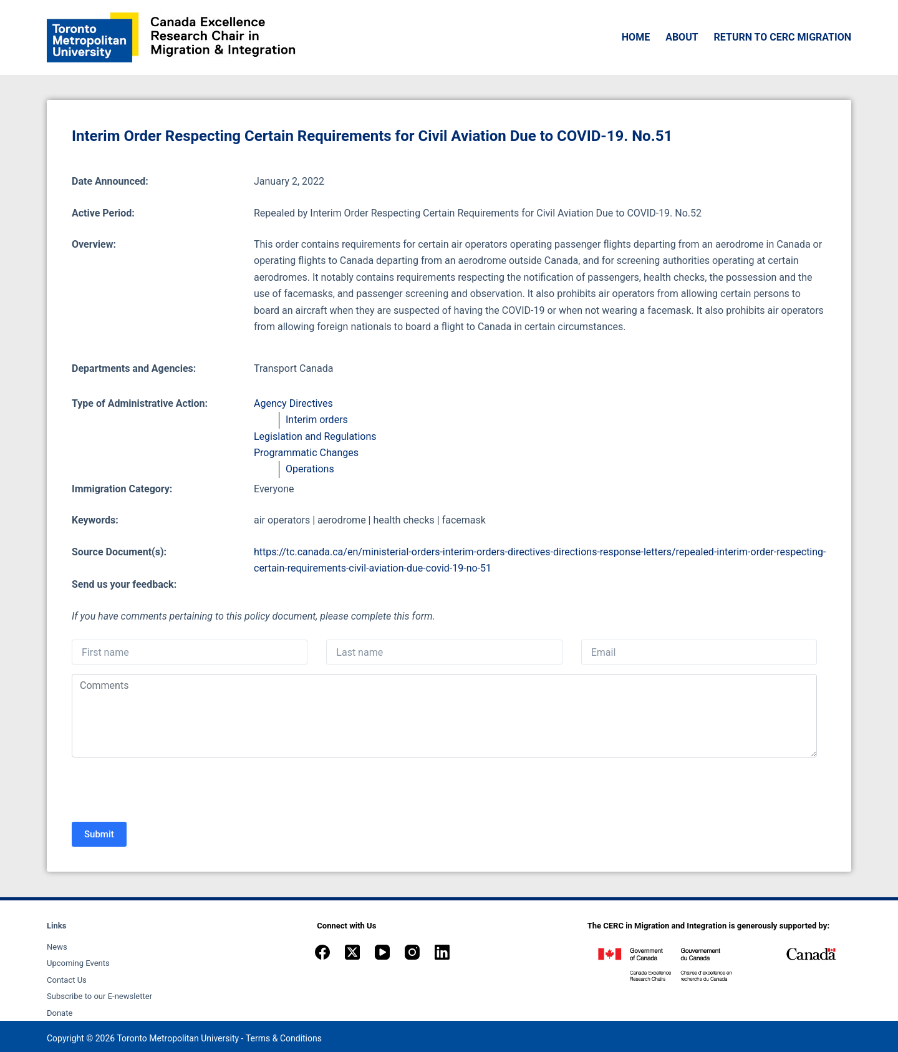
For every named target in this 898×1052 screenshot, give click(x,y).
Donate (59, 1013)
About (681, 37)
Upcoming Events (78, 963)
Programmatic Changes (306, 453)
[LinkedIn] (442, 952)
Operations (310, 469)
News (57, 947)
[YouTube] (382, 952)
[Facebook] (322, 952)
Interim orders (317, 420)
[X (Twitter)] (352, 952)
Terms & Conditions (284, 1038)
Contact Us (67, 980)
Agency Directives (293, 403)
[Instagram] (412, 952)
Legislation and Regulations (315, 436)
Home (636, 37)
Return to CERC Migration (782, 37)
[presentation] (166, 791)
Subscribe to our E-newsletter (99, 996)
